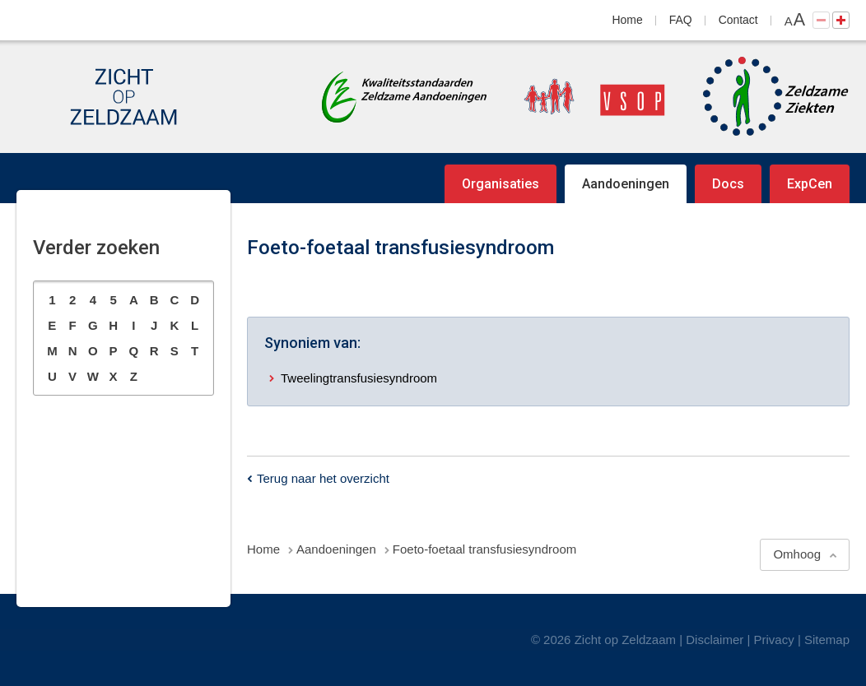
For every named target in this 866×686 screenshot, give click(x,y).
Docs (728, 184)
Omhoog (797, 554)
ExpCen (809, 184)
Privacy (774, 640)
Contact (738, 19)
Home (627, 19)
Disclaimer (714, 640)
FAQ (680, 19)
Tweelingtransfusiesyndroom (359, 378)
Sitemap (827, 640)
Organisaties (500, 184)
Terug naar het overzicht (323, 478)
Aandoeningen (625, 184)
